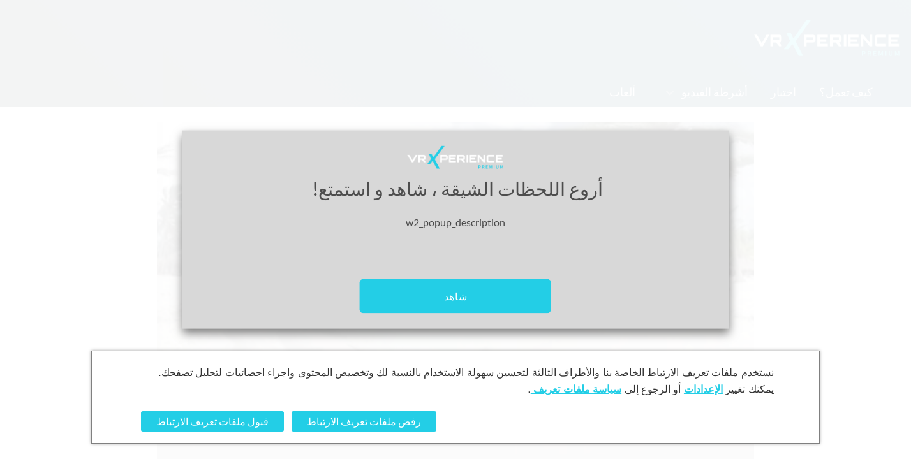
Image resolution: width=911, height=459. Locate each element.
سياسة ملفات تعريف (576, 389)
